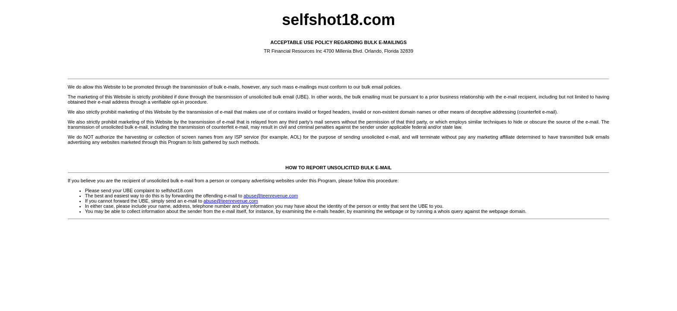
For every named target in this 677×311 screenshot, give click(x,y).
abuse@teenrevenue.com (271, 195)
